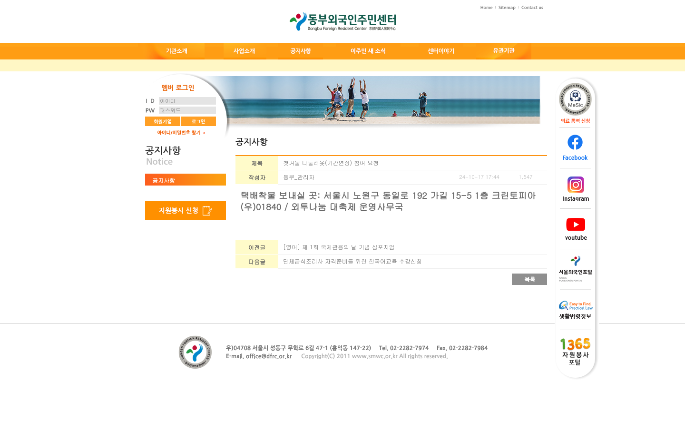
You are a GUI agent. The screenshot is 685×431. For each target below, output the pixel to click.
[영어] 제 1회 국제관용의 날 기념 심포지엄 (339, 247)
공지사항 (163, 180)
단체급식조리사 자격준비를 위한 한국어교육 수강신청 (352, 261)
